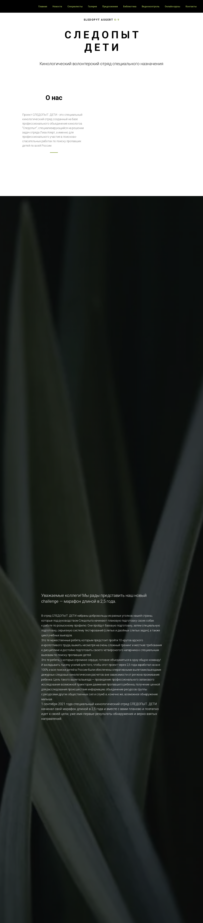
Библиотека (129, 6)
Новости (57, 6)
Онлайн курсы (172, 6)
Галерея (92, 6)
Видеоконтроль (150, 6)
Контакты (191, 6)
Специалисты (75, 6)
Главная (42, 6)
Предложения (110, 6)
